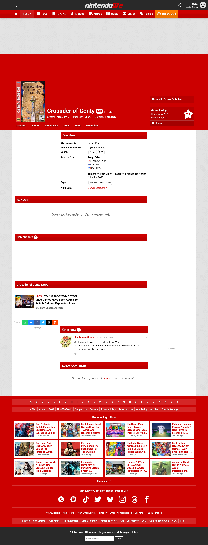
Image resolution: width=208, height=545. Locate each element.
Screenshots (51, 125)
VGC (144, 520)
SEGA (88, 117)
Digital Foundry (89, 520)
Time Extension (70, 520)
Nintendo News (109, 520)
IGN (122, 520)
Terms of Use (126, 409)
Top (33, 409)
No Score (157, 123)
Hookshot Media (61, 513)
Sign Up (195, 7)
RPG (101, 152)
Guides (66, 125)
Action (93, 152)
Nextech (111, 117)
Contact (94, 409)
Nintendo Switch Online (100, 182)
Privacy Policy (108, 409)
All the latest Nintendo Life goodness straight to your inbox (104, 532)
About (42, 409)
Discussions (92, 125)
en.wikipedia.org (97, 188)
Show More (104, 481)
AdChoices (122, 513)
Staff (51, 409)
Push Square (38, 520)
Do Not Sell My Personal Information (145, 513)
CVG (174, 520)
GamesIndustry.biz (159, 520)
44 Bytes (111, 513)
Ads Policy (141, 409)
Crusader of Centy (75, 110)
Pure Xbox (53, 520)
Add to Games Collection (166, 99)
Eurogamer (133, 520)
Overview (21, 125)
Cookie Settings (170, 409)
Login (188, 7)
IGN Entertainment (87, 513)
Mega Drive (63, 117)
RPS (182, 520)
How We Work (64, 409)
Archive (154, 409)
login (107, 378)
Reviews (35, 125)
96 (29, 305)
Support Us (81, 409)
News (78, 125)
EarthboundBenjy (84, 337)
